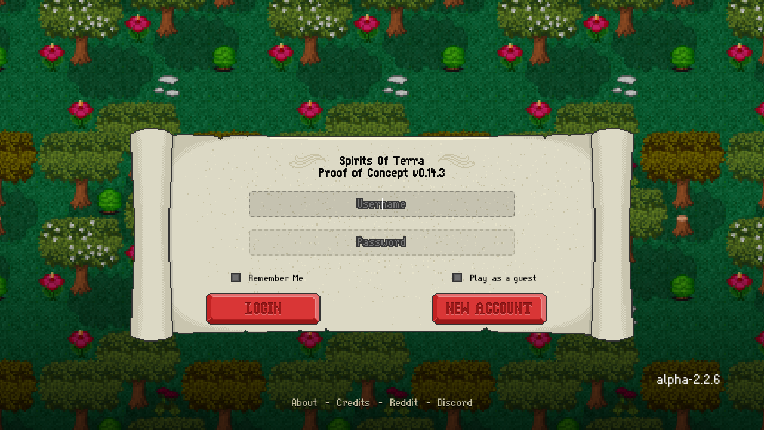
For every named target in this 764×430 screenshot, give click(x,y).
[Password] (382, 242)
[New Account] (489, 309)
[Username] (382, 204)
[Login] (263, 309)
